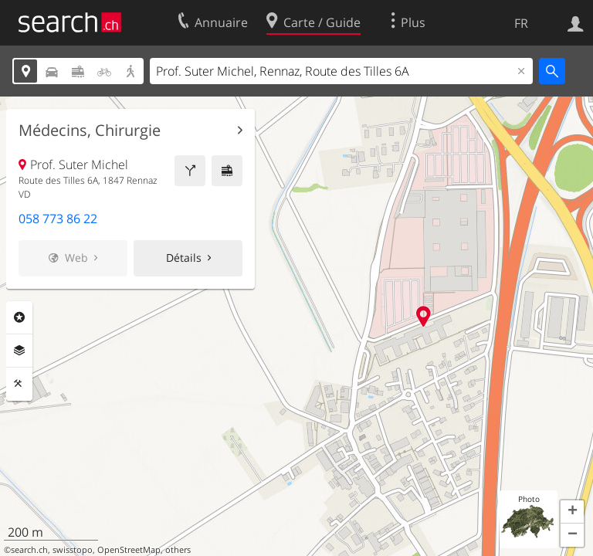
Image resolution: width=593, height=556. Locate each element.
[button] (572, 512)
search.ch (29, 549)
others (178, 549)
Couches (19, 350)
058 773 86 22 (58, 218)
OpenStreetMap (129, 549)
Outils (19, 384)
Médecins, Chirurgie (90, 130)
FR (521, 23)
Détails (184, 257)
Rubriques (19, 317)
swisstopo (73, 549)
